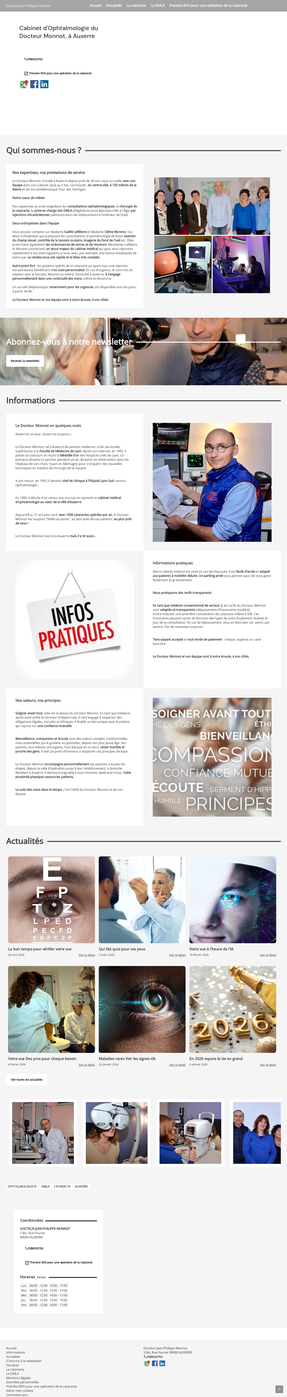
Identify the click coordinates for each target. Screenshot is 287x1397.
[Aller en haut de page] (279, 1389)
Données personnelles (22, 1382)
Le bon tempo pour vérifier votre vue (40, 949)
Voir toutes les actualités (26, 1079)
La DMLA (158, 5)
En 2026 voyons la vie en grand (216, 1058)
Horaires (12, 1365)
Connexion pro (17, 1395)
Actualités (114, 5)
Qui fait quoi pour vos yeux (122, 949)
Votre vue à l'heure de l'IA (211, 949)
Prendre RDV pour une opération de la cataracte (208, 5)
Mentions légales (18, 1378)
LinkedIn (44, 84)
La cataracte (136, 5)
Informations (15, 1352)
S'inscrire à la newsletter (24, 1361)
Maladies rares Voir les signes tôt (127, 1058)
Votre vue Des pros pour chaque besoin (42, 1058)
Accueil (95, 5)
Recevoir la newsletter (25, 361)
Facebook (34, 84)
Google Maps (24, 84)
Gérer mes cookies (19, 1391)
